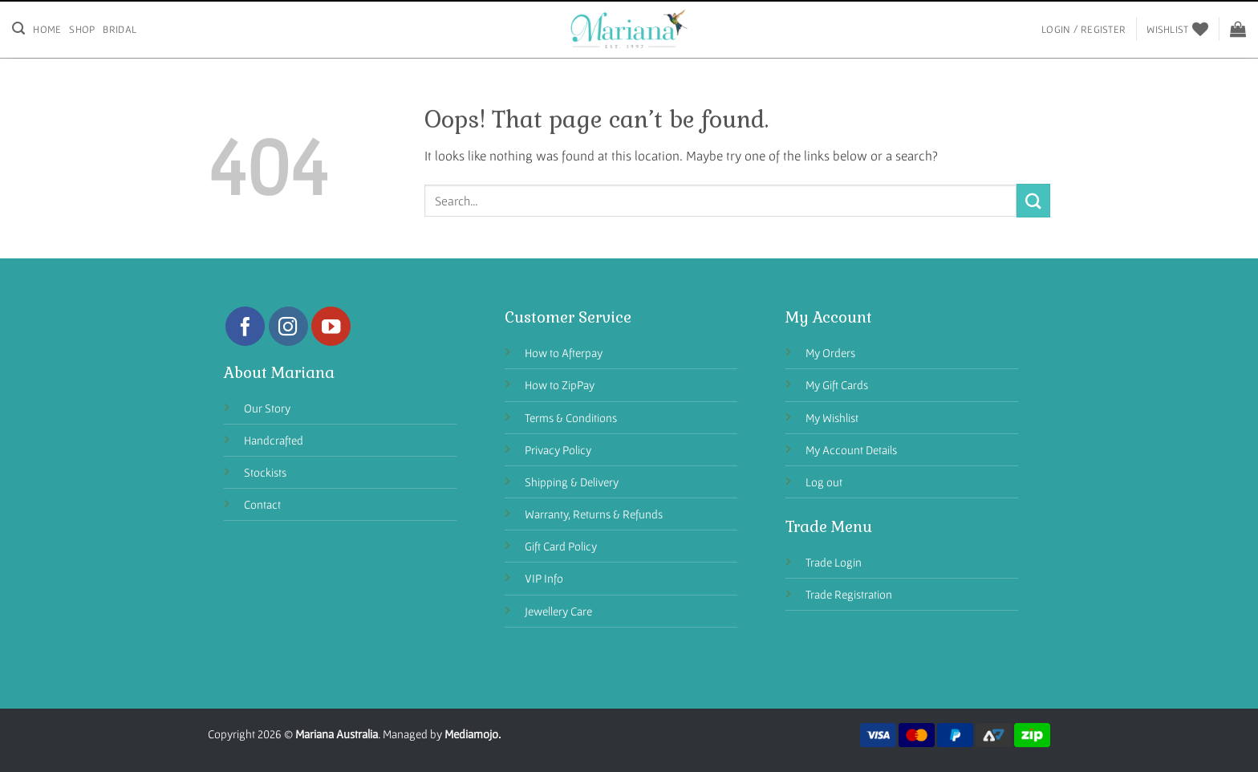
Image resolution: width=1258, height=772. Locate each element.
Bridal (119, 29)
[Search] (18, 28)
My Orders (830, 353)
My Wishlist (832, 418)
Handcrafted (273, 440)
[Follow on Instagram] (288, 326)
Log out (824, 482)
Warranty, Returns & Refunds (594, 514)
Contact (262, 504)
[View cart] (1238, 29)
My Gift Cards (837, 385)
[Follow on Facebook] (245, 326)
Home (47, 29)
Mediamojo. (472, 734)
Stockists (265, 472)
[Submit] (1033, 200)
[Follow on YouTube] (331, 326)
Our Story (267, 408)
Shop (82, 29)
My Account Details (851, 450)
